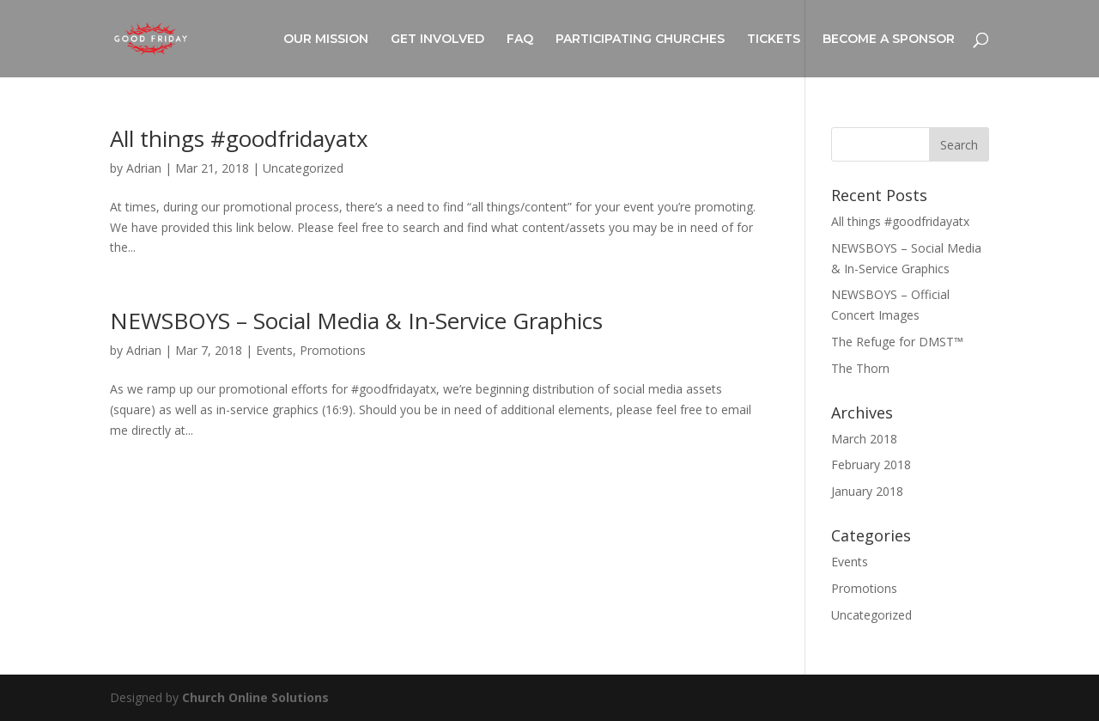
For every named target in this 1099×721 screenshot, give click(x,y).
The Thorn (860, 368)
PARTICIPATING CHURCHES (640, 39)
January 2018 (867, 491)
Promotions (333, 350)
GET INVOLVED (437, 39)
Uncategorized (303, 168)
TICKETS (773, 39)
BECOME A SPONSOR (889, 39)
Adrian (143, 168)
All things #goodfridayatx (239, 138)
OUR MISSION (325, 39)
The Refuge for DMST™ (897, 341)
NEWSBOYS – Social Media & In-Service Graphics (356, 320)
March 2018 (864, 439)
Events (274, 350)
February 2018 (871, 464)
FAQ (520, 39)
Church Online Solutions (255, 697)
